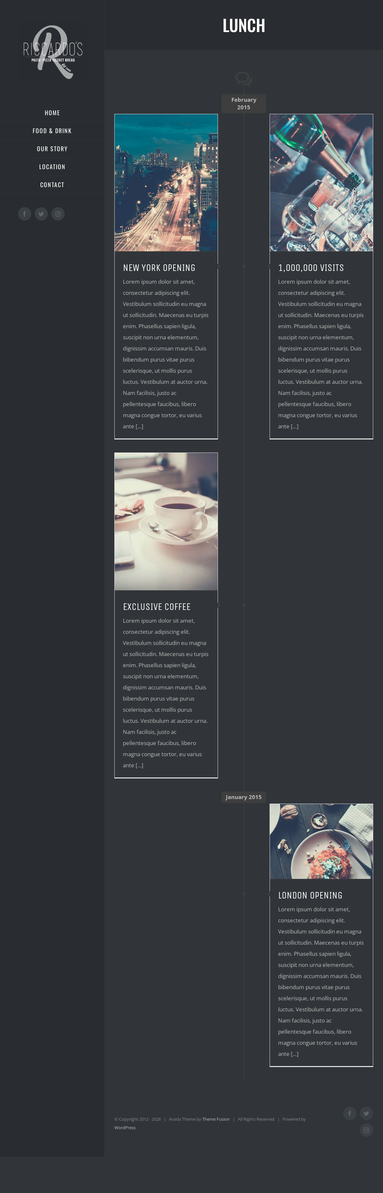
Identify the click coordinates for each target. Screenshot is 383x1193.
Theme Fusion (216, 1119)
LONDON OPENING (310, 895)
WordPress (125, 1128)
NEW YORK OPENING (159, 268)
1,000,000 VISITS (311, 268)
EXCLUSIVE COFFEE (157, 607)
